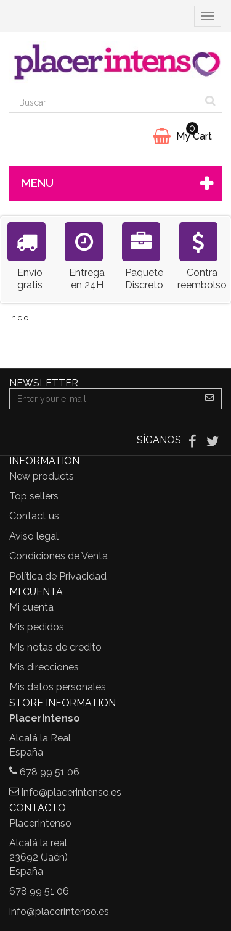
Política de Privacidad (58, 576)
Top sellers (34, 496)
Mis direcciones (44, 667)
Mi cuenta (31, 607)
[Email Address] (103, 398)
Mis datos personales (57, 687)
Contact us (34, 516)
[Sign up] (210, 398)
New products (41, 476)
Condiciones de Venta (58, 556)
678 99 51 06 (49, 772)
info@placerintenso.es (71, 792)
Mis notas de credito (55, 647)
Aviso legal (34, 536)
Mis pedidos (36, 627)
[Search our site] (104, 102)
